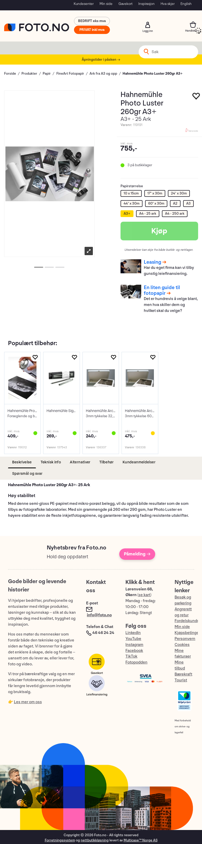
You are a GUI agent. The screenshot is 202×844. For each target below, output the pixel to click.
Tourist (181, 680)
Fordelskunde (187, 620)
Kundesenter (84, 4)
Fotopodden (136, 662)
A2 (175, 203)
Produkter (29, 73)
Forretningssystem (60, 840)
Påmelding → (137, 554)
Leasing (152, 262)
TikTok (131, 656)
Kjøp (159, 231)
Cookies (182, 644)
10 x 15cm (131, 193)
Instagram (134, 644)
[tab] (22, 462)
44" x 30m (131, 203)
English (186, 4)
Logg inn (148, 25)
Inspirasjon (146, 4)
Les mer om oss (28, 702)
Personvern (185, 638)
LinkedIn (133, 632)
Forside (10, 73)
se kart (144, 594)
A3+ (127, 213)
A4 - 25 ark (147, 213)
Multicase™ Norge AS (141, 840)
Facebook (134, 650)
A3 (188, 203)
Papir (47, 73)
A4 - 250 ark (174, 213)
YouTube (133, 638)
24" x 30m (179, 193)
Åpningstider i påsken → (101, 59)
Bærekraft (183, 674)
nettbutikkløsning (95, 840)
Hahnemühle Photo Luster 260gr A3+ (153, 73)
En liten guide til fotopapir (162, 290)
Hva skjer (168, 4)
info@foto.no (99, 615)
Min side (106, 4)
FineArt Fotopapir (70, 73)
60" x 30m (156, 203)
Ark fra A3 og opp (103, 73)
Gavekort (125, 4)
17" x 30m (154, 193)
